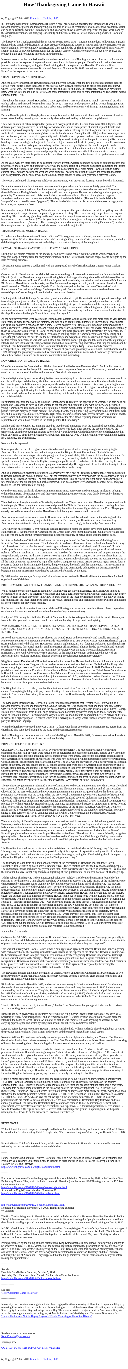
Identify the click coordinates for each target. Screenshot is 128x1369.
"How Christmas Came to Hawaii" (19, 1292)
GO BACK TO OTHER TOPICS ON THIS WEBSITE (30, 1347)
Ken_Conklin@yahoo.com (15, 1336)
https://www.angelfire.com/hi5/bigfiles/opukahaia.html (30, 1166)
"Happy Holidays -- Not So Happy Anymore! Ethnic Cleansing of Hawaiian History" (46, 1316)
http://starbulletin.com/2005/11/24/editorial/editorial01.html (33, 1204)
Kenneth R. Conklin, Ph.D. (44, 18)
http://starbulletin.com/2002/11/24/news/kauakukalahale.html (34, 1187)
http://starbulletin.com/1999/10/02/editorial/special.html (31, 1278)
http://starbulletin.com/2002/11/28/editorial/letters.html (30, 1193)
